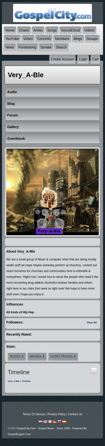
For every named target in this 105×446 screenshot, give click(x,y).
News (10, 47)
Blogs (78, 39)
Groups (92, 39)
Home (10, 30)
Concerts (44, 39)
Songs (52, 30)
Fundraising (27, 47)
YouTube (12, 39)
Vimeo (28, 39)
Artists (38, 30)
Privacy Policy (56, 414)
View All (92, 322)
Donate (45, 47)
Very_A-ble (13, 381)
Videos (89, 30)
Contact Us (75, 414)
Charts (24, 30)
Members (62, 39)
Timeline (26, 381)
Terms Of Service (34, 414)
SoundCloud (70, 30)
